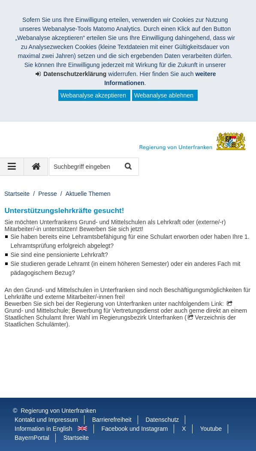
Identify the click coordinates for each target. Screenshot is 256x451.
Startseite (17, 193)
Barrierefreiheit (112, 419)
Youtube (211, 428)
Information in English (43, 428)
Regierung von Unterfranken (58, 410)
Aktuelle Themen (88, 193)
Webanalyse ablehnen (163, 95)
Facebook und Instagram (135, 428)
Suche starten (127, 167)
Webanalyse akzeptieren (93, 95)
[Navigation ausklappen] (12, 167)
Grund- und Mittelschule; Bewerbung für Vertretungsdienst (82, 310)
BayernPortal (32, 437)
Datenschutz (162, 419)
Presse (47, 193)
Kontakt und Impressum (46, 419)
